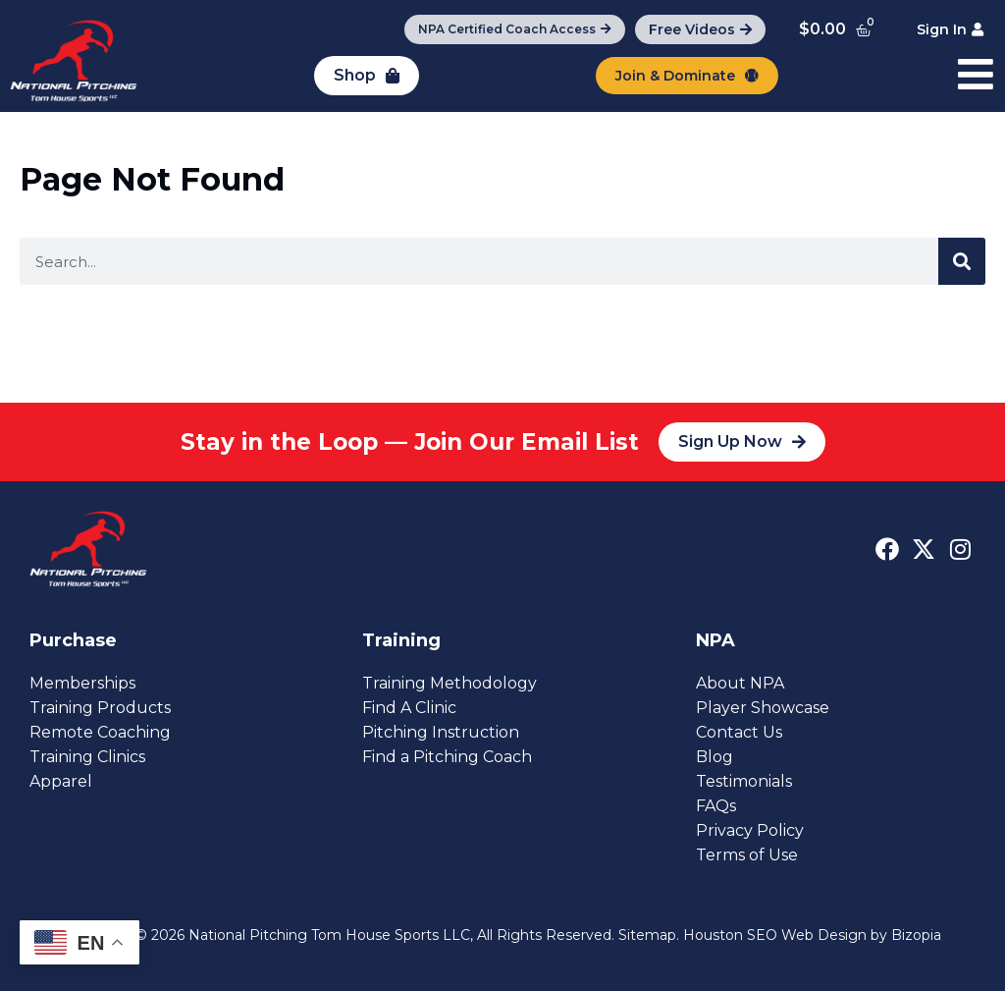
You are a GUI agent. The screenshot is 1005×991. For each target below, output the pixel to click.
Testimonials (744, 781)
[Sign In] (950, 29)
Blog (714, 756)
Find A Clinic (409, 707)
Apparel (60, 781)
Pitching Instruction (440, 732)
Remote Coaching (100, 732)
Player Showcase (762, 707)
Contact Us (739, 732)
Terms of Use (747, 855)
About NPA (740, 683)
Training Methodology (449, 683)
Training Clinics (87, 756)
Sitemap (647, 935)
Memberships (82, 683)
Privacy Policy (750, 830)
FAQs (716, 806)
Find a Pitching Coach (447, 756)
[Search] (961, 261)
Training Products (100, 707)
